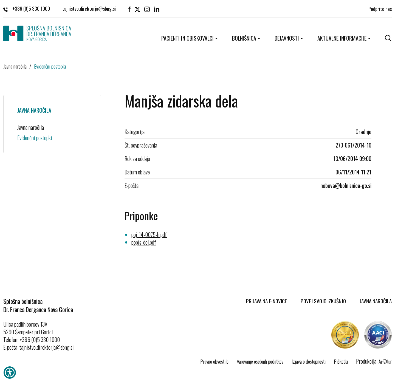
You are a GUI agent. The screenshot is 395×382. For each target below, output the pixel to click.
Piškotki (341, 361)
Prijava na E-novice (266, 301)
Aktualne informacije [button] (341, 38)
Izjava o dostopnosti (309, 361)
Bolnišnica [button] (244, 38)
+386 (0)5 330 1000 (26, 8)
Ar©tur (385, 361)
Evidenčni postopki (50, 66)
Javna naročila (15, 66)
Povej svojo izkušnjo (323, 301)
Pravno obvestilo (214, 361)
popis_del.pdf (143, 242)
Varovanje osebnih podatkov (260, 361)
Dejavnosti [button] (287, 38)
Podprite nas (380, 8)
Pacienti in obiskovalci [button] (187, 38)
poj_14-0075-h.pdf (149, 234)
